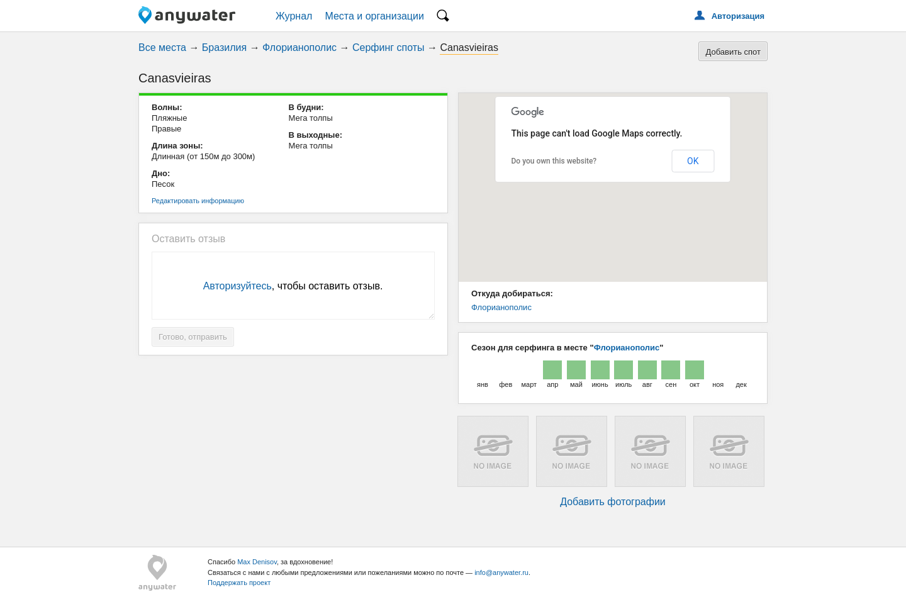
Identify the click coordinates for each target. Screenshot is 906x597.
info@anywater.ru (501, 572)
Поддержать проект (239, 582)
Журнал (294, 16)
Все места (162, 47)
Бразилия (224, 47)
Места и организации (374, 16)
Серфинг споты (388, 47)
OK (692, 161)
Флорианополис (299, 47)
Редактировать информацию (198, 200)
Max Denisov (257, 562)
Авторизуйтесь (237, 286)
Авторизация (738, 16)
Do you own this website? (554, 161)
